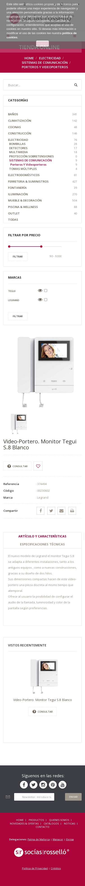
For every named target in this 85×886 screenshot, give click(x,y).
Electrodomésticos (42, 175)
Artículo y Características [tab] (42, 536)
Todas (13, 220)
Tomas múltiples (43, 169)
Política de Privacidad (35, 868)
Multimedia (43, 152)
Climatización (42, 121)
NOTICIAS (69, 823)
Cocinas (42, 127)
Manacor (58, 839)
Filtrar (18, 256)
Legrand (13, 300)
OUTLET (42, 213)
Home (29, 58)
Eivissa (70, 839)
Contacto (42, 826)
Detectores (43, 148)
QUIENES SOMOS (59, 820)
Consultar (17, 466)
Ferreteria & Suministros (42, 181)
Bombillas (43, 144)
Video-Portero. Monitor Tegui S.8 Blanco (42, 700)
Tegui (11, 291)
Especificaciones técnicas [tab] (42, 544)
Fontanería (42, 188)
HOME (20, 820)
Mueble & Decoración (42, 200)
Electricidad (50, 58)
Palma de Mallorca (39, 839)
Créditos (56, 868)
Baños (42, 114)
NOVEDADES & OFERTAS (24, 823)
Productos (36, 820)
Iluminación (42, 194)
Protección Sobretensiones (43, 156)
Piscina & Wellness (42, 207)
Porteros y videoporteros (45, 67)
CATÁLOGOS (51, 823)
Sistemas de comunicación (45, 62)
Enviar (73, 796)
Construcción (42, 133)
